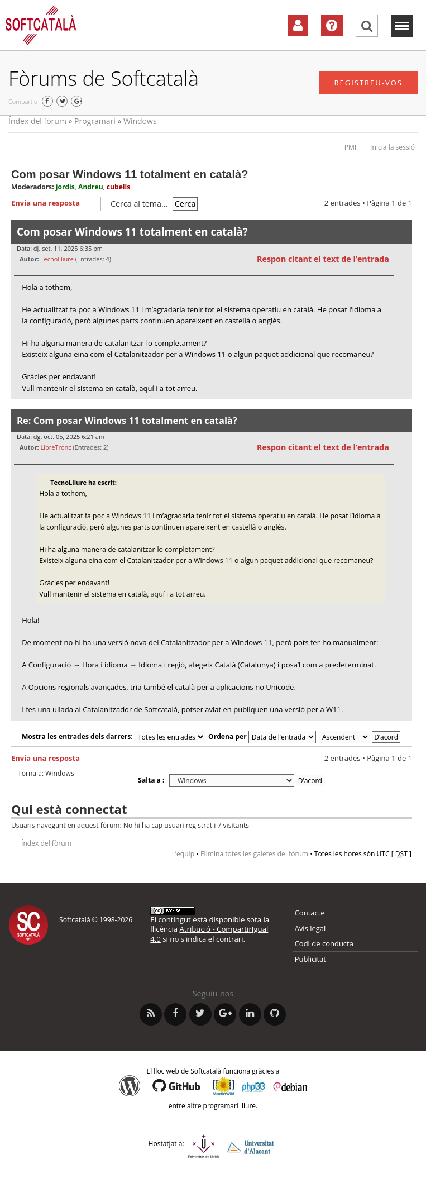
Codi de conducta (324, 943)
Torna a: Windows (46, 773)
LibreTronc (55, 447)
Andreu (90, 187)
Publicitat (310, 959)
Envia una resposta (53, 203)
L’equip (183, 854)
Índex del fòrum (37, 121)
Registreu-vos (368, 83)
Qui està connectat (69, 808)
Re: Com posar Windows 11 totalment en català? (127, 420)
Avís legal (310, 928)
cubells (118, 187)
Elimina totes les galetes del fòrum (254, 854)
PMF (351, 147)
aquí (158, 594)
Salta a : (151, 780)
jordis (65, 187)
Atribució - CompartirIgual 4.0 (209, 933)
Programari (95, 121)
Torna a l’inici (403, 406)
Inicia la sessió (392, 147)
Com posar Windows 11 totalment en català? (129, 174)
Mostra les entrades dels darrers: (113, 736)
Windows (140, 121)
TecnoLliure (57, 259)
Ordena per (262, 736)
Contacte (310, 913)
